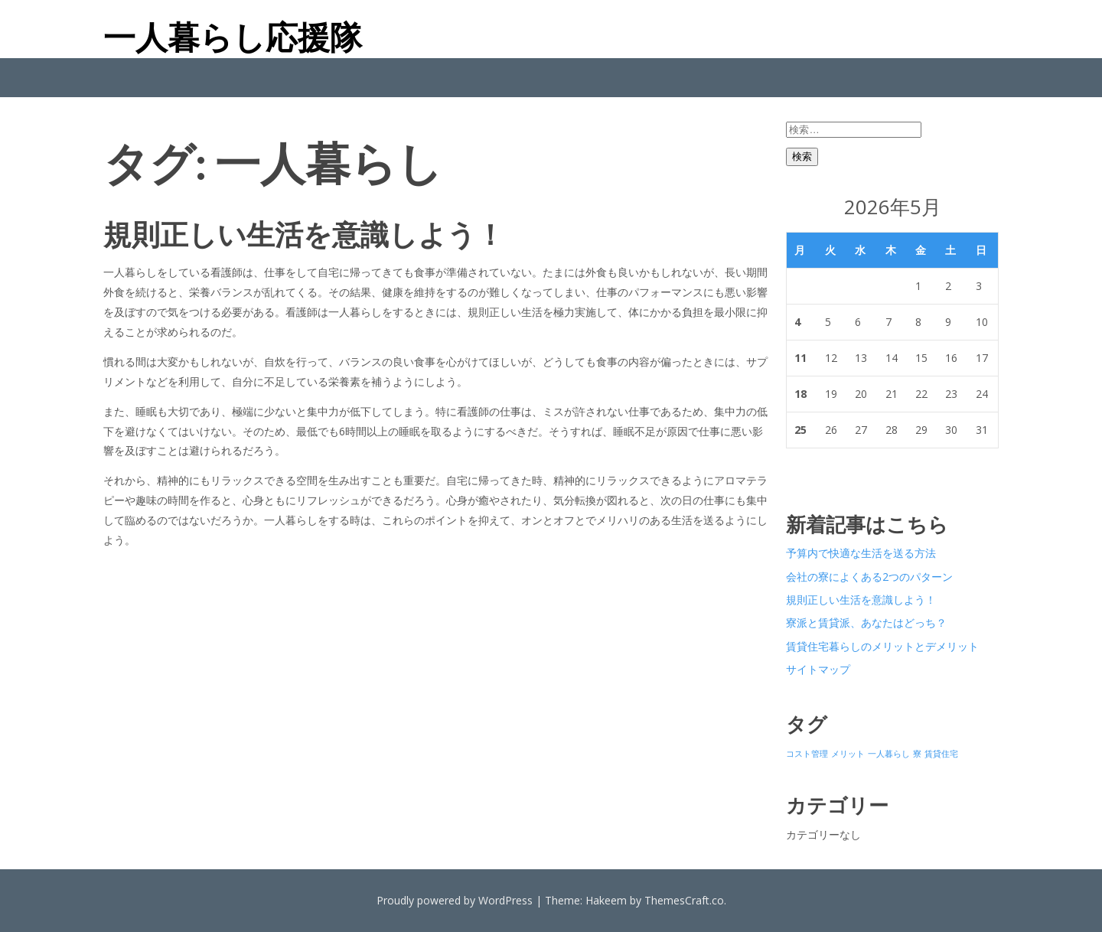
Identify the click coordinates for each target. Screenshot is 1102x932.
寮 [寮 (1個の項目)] (917, 753)
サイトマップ (818, 669)
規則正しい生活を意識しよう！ (303, 234)
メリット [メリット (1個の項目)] (848, 753)
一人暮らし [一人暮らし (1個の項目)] (889, 753)
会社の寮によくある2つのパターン (869, 576)
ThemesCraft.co (684, 900)
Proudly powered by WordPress (455, 900)
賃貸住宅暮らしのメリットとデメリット (882, 646)
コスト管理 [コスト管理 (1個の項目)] (807, 753)
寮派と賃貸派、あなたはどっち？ (866, 622)
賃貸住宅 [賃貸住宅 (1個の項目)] (941, 753)
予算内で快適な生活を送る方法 (861, 553)
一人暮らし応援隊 (232, 37)
